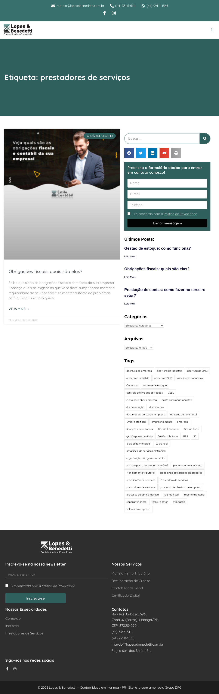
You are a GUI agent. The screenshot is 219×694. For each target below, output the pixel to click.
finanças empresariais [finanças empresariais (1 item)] (139, 429)
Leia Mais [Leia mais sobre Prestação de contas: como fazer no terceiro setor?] (130, 303)
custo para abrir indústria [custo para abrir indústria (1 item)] (177, 399)
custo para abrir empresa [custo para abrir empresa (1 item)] (141, 399)
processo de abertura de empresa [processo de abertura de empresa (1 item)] (180, 487)
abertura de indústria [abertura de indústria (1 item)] (169, 370)
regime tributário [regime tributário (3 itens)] (194, 494)
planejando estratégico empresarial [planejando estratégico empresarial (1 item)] (181, 472)
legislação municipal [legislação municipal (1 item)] (138, 443)
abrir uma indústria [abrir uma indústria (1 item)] (137, 378)
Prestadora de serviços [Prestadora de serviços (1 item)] (174, 480)
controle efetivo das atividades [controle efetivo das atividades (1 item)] (144, 392)
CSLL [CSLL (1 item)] (171, 392)
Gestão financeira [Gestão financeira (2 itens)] (168, 429)
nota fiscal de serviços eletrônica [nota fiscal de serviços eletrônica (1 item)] (146, 450)
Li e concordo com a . (42, 586)
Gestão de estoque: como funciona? (157, 248)
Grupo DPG (173, 687)
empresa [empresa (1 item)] (182, 421)
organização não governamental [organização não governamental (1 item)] (145, 458)
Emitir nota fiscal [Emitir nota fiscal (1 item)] (136, 421)
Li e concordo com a (165, 214)
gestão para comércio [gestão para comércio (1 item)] (139, 436)
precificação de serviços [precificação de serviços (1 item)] (140, 480)
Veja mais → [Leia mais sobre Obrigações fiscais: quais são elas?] (19, 309)
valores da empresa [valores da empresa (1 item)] (138, 509)
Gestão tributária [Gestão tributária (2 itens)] (168, 436)
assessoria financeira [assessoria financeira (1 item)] (190, 378)
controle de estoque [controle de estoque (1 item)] (155, 385)
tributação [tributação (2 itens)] (179, 501)
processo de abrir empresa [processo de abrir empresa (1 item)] (142, 494)
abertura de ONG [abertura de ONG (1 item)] (197, 370)
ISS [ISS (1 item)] (195, 436)
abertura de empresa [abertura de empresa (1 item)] (139, 370)
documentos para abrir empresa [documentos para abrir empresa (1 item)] (145, 414)
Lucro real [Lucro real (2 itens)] (162, 443)
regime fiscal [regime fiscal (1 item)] (171, 494)
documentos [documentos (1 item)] (156, 407)
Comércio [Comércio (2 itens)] (132, 385)
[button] (212, 30)
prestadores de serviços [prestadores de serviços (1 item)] (140, 487)
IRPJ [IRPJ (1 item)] (185, 436)
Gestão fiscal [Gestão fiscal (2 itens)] (191, 429)
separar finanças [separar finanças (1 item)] (136, 501)
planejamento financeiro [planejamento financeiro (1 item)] (187, 465)
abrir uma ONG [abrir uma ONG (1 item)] (163, 378)
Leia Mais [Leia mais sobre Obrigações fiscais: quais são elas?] (130, 277)
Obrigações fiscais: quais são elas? (45, 271)
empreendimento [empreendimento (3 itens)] (161, 421)
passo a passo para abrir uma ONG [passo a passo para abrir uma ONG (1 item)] (147, 465)
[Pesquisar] (205, 138)
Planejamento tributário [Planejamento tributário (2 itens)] (140, 472)
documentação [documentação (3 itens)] (135, 407)
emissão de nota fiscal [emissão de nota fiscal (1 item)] (183, 414)
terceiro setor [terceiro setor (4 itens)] (160, 501)
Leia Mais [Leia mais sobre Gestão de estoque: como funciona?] (130, 256)
